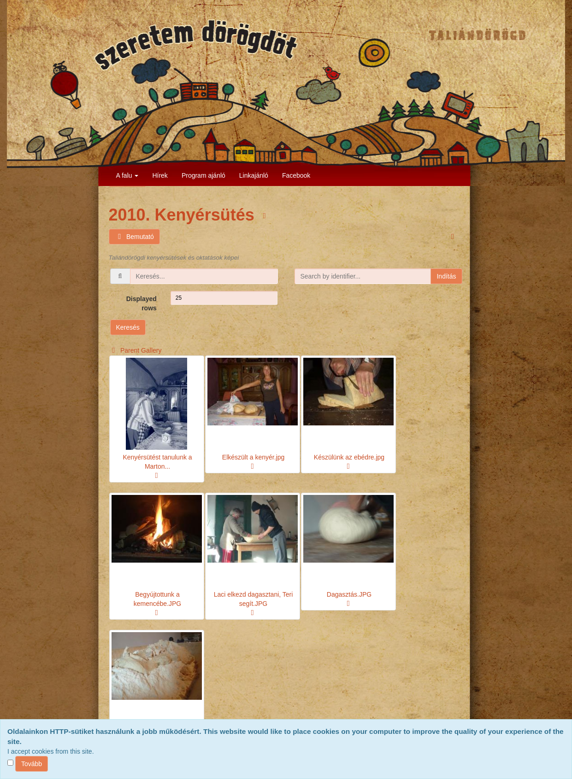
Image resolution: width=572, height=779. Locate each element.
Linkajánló (253, 175)
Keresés (128, 327)
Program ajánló (203, 175)
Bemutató (134, 237)
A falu (127, 175)
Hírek (159, 175)
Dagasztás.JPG (349, 594)
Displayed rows (141, 303)
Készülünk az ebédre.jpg (349, 457)
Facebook (296, 175)
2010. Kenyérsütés (184, 214)
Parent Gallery (135, 350)
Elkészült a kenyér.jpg (253, 457)
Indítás (446, 276)
